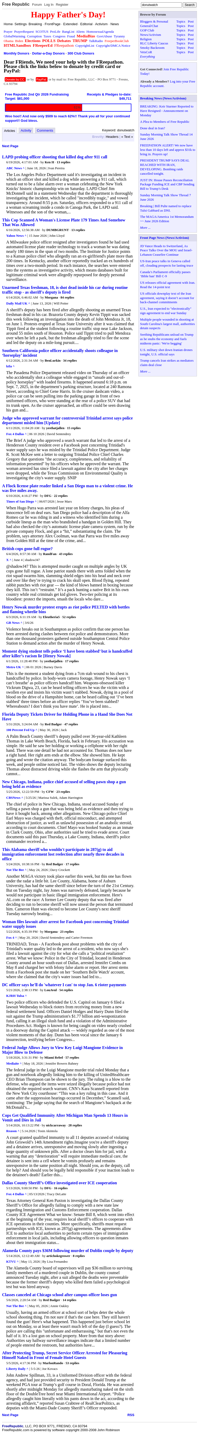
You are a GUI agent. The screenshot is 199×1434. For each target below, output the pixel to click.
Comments (45, 130)
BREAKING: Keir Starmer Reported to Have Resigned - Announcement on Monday (167, 110)
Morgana (51, 297)
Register (62, 4)
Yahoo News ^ (16, 236)
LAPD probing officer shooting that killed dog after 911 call (54, 157)
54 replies (66, 990)
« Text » (127, 137)
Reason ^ (12, 1131)
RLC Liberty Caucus (154, 43)
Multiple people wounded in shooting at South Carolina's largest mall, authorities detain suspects (167, 323)
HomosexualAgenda (100, 31)
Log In (48, 4)
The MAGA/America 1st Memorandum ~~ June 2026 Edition (167, 219)
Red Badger (53, 724)
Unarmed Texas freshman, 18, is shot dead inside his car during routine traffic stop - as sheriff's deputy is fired (65, 289)
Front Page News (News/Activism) (164, 238)
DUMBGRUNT (57, 230)
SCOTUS (41, 31)
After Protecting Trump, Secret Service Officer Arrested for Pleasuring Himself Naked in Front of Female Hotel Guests (64, 1355)
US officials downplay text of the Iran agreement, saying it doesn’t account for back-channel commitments (167, 298)
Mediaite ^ (14, 1063)
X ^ (8, 560)
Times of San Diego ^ (21, 501)
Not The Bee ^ (16, 870)
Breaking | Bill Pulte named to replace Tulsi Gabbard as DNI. (165, 208)
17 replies (72, 661)
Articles (9, 131)
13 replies (63, 162)
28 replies (75, 1125)
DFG (47, 496)
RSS (130, 1415)
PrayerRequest (24, 31)
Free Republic (16, 4)
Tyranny (119, 36)
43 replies (66, 554)
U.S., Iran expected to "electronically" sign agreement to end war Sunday (165, 311)
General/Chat (149, 26)
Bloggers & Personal (154, 21)
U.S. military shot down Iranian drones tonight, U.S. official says (166, 352)
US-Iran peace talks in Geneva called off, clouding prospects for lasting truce (166, 263)
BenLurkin (52, 360)
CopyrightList (84, 46)
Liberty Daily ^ (17, 1369)
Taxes (47, 36)
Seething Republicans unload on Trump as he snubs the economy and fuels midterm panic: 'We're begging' (167, 339)
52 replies (69, 617)
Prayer (8, 31)
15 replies (74, 428)
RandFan (49, 554)
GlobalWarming (14, 36)
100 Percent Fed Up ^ (21, 730)
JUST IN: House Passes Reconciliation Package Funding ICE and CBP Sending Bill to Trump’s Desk (167, 184)
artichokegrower (58, 1256)
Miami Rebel (53, 1057)
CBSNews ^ (14, 798)
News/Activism (150, 35)
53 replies (72, 1363)
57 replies (72, 1057)
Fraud (71, 36)
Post (191, 21)
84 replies (67, 297)
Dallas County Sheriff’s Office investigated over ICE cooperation (59, 1183)
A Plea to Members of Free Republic (165, 122)
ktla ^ (10, 366)
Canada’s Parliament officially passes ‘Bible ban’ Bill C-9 (165, 274)
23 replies (63, 792)
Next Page (10, 146)
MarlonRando (53, 1363)
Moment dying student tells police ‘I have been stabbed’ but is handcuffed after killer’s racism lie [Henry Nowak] (67, 653)
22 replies (61, 496)
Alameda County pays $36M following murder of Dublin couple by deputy (67, 1250)
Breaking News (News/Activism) (163, 98)
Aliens (80, 31)
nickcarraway (56, 1125)
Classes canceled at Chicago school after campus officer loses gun (59, 1295)
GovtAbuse (104, 36)
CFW (50, 792)
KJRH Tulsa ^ (16, 996)
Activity (26, 130)
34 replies (70, 360)
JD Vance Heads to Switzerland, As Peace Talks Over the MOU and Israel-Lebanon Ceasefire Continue (166, 250)
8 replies (79, 1256)
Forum (37, 4)
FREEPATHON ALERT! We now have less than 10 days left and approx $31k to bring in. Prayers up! (167, 149)
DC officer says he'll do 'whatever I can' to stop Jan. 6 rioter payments (64, 985)
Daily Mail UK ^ (18, 303)
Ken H (49, 162)
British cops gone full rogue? (27, 548)
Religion (146, 39)
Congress (59, 36)
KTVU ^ (12, 1261)
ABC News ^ (15, 168)
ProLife (55, 31)
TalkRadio (96, 41)
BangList (68, 31)
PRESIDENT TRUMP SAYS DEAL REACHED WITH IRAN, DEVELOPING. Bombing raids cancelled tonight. (164, 166)
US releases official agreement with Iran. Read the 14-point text (167, 285)
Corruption (34, 36)
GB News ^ (14, 623)
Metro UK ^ (15, 667)
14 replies (69, 1300)
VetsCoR (146, 52)
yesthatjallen (55, 428)
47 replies (71, 724)
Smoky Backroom (152, 48)
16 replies (61, 1188)
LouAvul (50, 990)
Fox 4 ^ (11, 937)
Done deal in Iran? (152, 128)
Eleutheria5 (51, 617)
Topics (180, 21)
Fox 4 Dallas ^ (16, 434)
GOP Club (147, 30)
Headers (112, 137)
